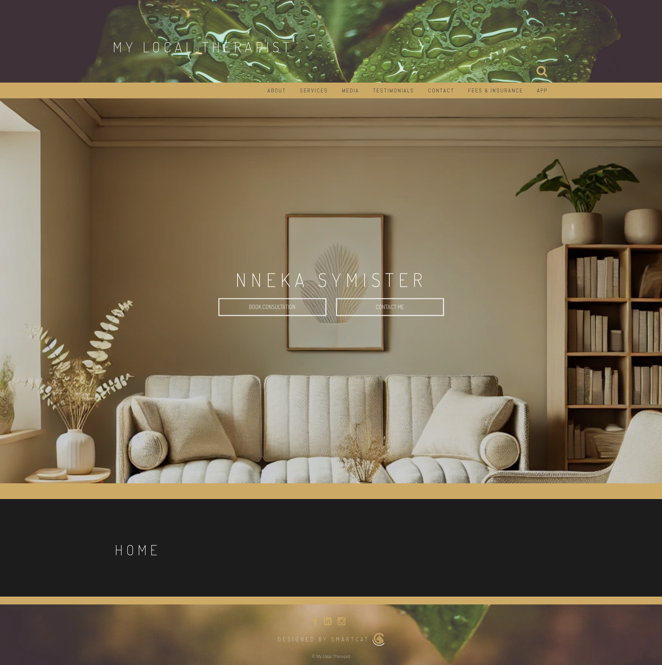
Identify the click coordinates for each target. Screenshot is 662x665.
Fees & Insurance (495, 90)
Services (314, 90)
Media (350, 90)
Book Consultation (272, 315)
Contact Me (390, 315)
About (276, 90)
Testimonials (393, 90)
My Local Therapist (203, 47)
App (542, 90)
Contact (441, 90)
